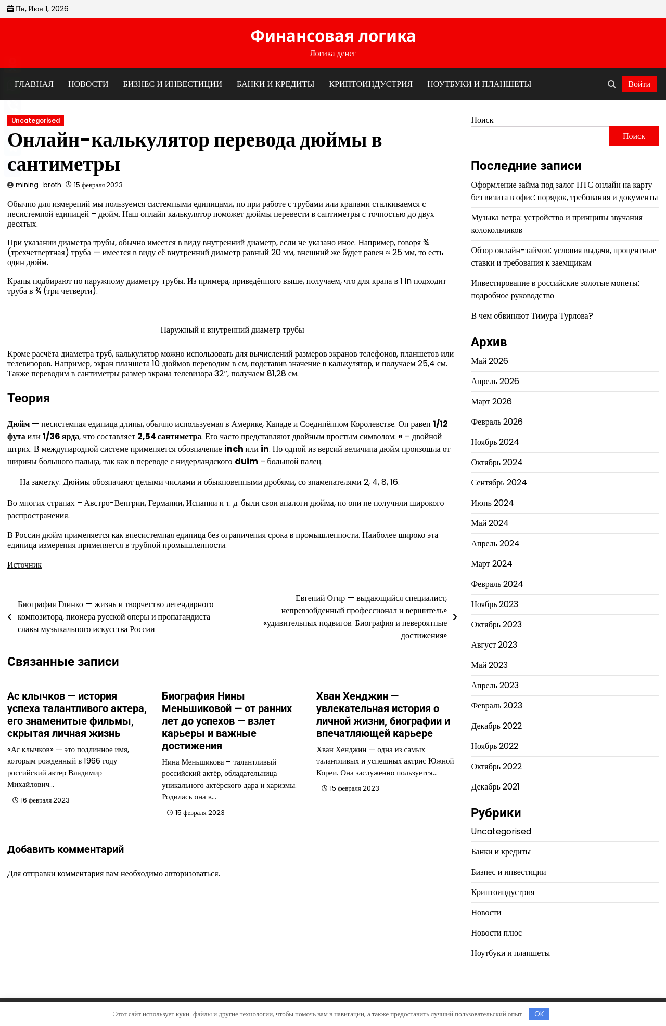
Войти (639, 84)
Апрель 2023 (495, 685)
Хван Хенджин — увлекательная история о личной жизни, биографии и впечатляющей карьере (383, 715)
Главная (34, 84)
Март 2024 (491, 564)
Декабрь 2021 (495, 787)
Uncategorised (35, 120)
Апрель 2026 (495, 381)
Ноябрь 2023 (494, 604)
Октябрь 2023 (496, 624)
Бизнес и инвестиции (172, 84)
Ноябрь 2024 (495, 442)
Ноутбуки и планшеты (479, 84)
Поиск (482, 120)
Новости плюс (496, 933)
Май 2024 (490, 523)
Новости (88, 84)
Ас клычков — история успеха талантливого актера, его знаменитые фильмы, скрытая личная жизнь (77, 715)
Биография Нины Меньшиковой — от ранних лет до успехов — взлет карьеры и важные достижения (227, 721)
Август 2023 (494, 645)
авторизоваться (192, 873)
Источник (24, 565)
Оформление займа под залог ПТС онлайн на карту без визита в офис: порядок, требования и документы (564, 191)
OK (539, 1014)
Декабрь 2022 (496, 726)
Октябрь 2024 (497, 462)
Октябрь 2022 (496, 766)
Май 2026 (489, 361)
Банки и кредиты (275, 84)
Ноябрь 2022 (494, 746)
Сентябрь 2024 (499, 483)
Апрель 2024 (495, 543)
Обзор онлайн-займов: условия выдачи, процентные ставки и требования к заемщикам (563, 256)
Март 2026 (491, 401)
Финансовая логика (333, 35)
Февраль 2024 (497, 584)
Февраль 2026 (497, 422)
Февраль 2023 (496, 706)
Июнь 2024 (492, 503)
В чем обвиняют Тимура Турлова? (532, 316)
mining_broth (38, 184)
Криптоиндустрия (371, 84)
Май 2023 (489, 665)
